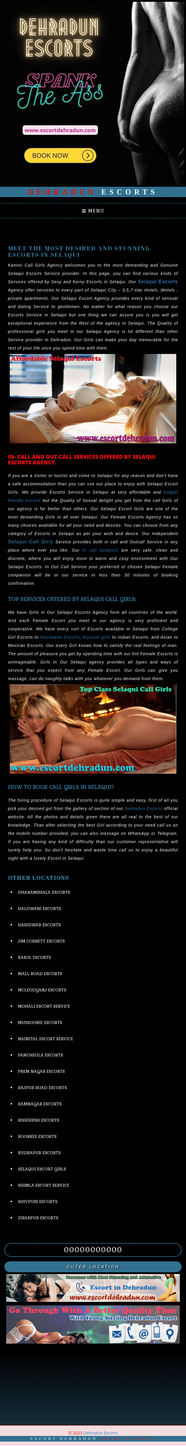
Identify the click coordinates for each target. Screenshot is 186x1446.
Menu (93, 211)
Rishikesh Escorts (38, 1120)
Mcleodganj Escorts (42, 990)
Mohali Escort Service (44, 1006)
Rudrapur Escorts (39, 1152)
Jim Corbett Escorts (41, 941)
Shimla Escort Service (43, 1185)
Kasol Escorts (34, 957)
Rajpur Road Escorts (42, 1087)
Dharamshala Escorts (44, 892)
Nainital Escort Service (45, 1038)
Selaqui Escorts (158, 281)
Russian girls (97, 637)
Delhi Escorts (128, 1438)
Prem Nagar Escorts (41, 1071)
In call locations (100, 550)
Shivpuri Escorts (37, 1201)
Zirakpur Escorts (38, 1217)
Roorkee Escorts (37, 1136)
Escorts (93, 192)
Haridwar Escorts (39, 924)
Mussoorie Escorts (40, 1022)
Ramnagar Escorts (40, 1104)
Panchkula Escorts (40, 1055)
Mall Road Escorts (40, 973)
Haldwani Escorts (39, 908)
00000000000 (93, 1249)
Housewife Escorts (60, 637)
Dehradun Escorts (143, 808)
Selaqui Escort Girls (42, 1169)
